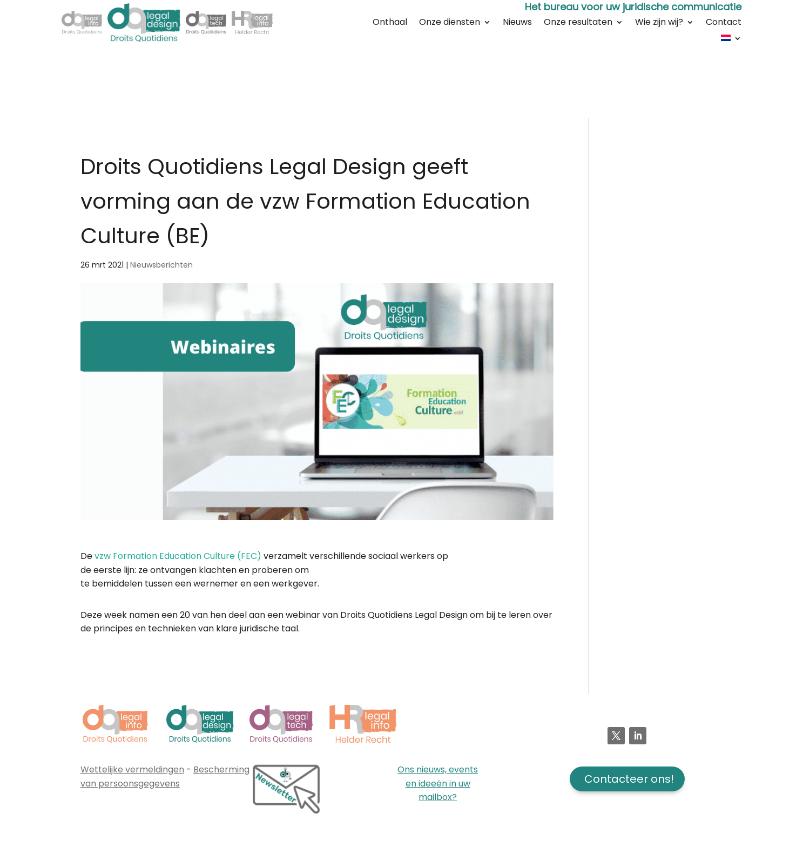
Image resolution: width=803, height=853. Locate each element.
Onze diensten (449, 23)
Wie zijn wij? (659, 23)
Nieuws (517, 23)
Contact (723, 23)
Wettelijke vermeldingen (132, 769)
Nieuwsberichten (161, 264)
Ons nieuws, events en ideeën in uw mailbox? (437, 783)
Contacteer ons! (629, 779)
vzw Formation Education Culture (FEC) (178, 556)
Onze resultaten (578, 23)
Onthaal (390, 23)
